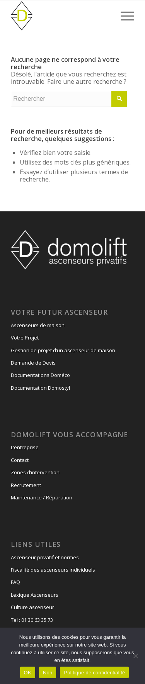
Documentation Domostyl (40, 387)
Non (48, 673)
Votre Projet (25, 337)
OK (27, 673)
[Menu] (123, 15)
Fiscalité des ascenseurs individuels (53, 569)
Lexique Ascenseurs (34, 594)
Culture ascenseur (32, 607)
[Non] (135, 656)
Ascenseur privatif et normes (45, 557)
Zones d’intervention (35, 472)
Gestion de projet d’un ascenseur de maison (63, 350)
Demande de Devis (33, 362)
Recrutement (26, 485)
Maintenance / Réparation (41, 497)
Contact (20, 460)
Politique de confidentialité (94, 673)
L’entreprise (25, 447)
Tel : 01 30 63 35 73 (32, 619)
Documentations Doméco (40, 375)
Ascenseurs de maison (38, 325)
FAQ (15, 582)
